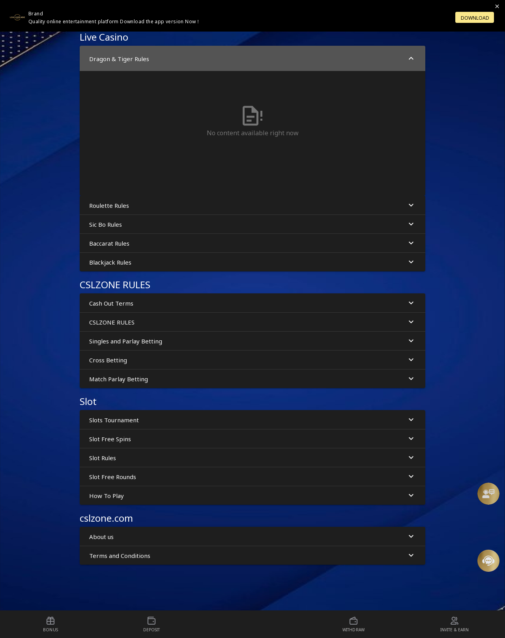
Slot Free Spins (252, 439)
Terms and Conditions (252, 555)
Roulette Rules (252, 205)
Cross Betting (252, 360)
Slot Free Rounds (252, 476)
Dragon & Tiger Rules (252, 58)
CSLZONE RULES (252, 322)
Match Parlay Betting (252, 379)
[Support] (488, 494)
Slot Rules (252, 458)
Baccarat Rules (252, 243)
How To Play (252, 495)
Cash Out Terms (252, 303)
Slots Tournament (252, 420)
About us (252, 536)
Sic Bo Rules (252, 224)
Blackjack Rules (252, 262)
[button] (488, 494)
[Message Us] (488, 561)
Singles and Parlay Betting (252, 341)
